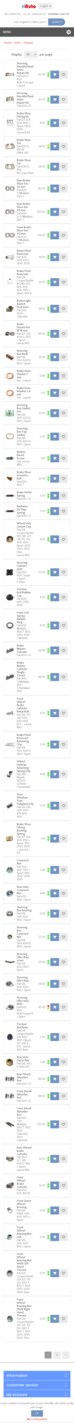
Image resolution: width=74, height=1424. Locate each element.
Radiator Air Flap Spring (22, 509)
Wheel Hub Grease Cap (24, 525)
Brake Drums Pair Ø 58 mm (23, 327)
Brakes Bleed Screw (21, 455)
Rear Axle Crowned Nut (23, 890)
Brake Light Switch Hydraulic (24, 304)
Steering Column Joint (22, 566)
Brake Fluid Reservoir (24, 252)
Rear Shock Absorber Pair (24, 1077)
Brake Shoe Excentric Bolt (24, 475)
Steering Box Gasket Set (23, 408)
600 (17, 42)
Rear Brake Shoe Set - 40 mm (23, 207)
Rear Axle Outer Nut (23, 1059)
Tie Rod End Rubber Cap (24, 592)
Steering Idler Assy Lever (23, 957)
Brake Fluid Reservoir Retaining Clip (24, 739)
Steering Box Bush (22, 352)
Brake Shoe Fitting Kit (24, 115)
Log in (26, 14)
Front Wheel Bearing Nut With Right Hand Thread (24, 1307)
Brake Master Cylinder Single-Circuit (22, 669)
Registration (13, 14)
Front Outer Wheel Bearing (24, 1204)
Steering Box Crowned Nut (22, 932)
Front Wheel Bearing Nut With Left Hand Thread (24, 1262)
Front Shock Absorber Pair (24, 1094)
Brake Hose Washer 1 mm (24, 374)
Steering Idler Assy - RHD (24, 1001)
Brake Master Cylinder (22, 649)
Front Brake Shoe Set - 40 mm (24, 230)
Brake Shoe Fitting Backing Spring (24, 829)
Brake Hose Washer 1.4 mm (24, 391)
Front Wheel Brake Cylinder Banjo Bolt (23, 705)
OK (37, 1413)
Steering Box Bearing (24, 909)
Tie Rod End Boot (22, 1026)
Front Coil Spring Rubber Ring (23, 617)
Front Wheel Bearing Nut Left (24, 1232)
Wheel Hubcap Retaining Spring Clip (23, 766)
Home (7, 42)
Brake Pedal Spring (24, 494)
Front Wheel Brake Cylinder (22, 1182)
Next (65, 1355)
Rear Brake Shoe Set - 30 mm (23, 184)
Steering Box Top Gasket (22, 432)
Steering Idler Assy (23, 979)
